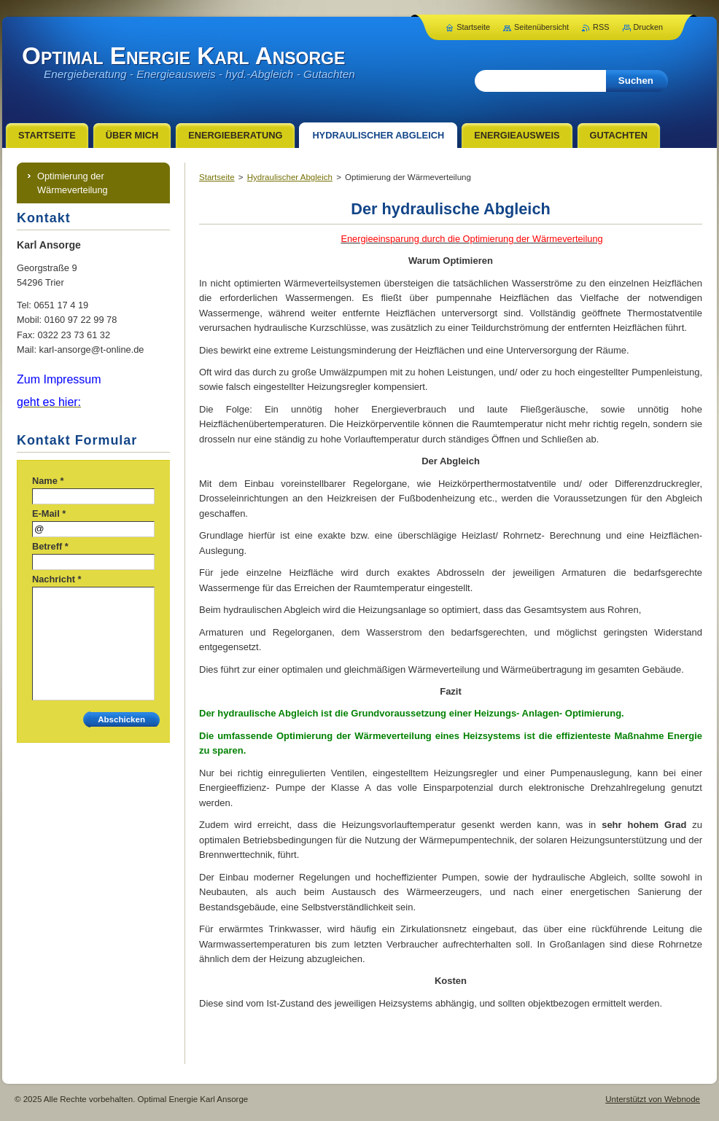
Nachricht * (57, 579)
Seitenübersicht (541, 27)
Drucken (649, 27)
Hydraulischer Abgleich (290, 177)
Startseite (217, 177)
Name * (47, 480)
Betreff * (50, 546)
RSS (601, 27)
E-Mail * (49, 513)
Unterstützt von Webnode (652, 1099)
